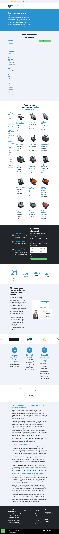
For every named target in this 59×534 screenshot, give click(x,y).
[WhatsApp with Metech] (3, 530)
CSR (36, 515)
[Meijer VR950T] (45, 139)
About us (37, 513)
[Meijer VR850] (33, 139)
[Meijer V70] (33, 116)
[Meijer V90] (20, 139)
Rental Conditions (39, 522)
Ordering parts (27, 512)
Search (25, 513)
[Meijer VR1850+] (33, 205)
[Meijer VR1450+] (33, 181)
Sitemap (37, 523)
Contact (37, 510)
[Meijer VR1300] (20, 181)
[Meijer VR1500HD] (20, 205)
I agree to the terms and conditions (38, 256)
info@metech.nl (43, 307)
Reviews (37, 512)
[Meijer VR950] (20, 159)
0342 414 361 (42, 306)
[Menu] (46, 6)
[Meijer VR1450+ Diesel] (45, 181)
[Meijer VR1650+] (45, 205)
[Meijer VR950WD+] (33, 159)
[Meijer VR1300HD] (45, 159)
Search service (27, 510)
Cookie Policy (38, 517)
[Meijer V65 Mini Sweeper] (20, 116)
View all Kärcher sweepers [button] (44, 40)
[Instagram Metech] (50, 530)
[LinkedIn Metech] (47, 530)
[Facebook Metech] (44, 530)
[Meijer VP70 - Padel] (45, 116)
